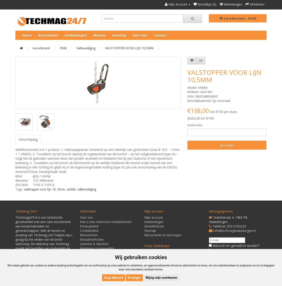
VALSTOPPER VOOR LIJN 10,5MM (129, 48)
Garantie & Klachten (94, 244)
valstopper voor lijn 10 (40, 189)
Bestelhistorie (154, 226)
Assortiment (48, 35)
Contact (160, 35)
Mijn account (153, 217)
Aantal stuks (194, 125)
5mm (61, 189)
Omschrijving (28, 139)
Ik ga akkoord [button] (113, 277)
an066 (71, 189)
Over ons (140, 35)
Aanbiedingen (76, 35)
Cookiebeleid (89, 231)
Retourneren (89, 235)
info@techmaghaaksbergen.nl (234, 231)
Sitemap (150, 231)
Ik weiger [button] (134, 277)
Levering (119, 35)
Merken (99, 35)
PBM (63, 48)
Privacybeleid (89, 226)
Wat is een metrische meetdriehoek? (106, 222)
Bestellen (227, 145)
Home (27, 35)
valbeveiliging (86, 189)
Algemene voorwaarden (97, 248)
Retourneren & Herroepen (163, 235)
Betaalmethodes (92, 239)
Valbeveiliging (85, 48)
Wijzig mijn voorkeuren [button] (161, 277)
